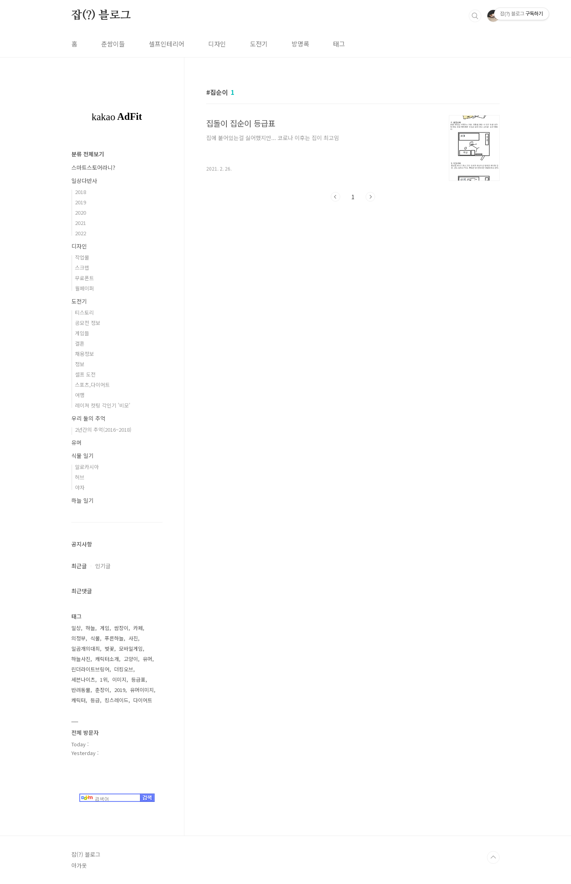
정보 (79, 364)
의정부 (78, 638)
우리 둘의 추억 (88, 418)
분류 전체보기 (87, 154)
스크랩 (82, 267)
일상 (76, 628)
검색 (475, 16)
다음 (370, 197)
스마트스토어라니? (93, 167)
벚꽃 (109, 648)
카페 (138, 628)
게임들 (82, 333)
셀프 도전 (85, 374)
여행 (79, 395)
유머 (76, 442)
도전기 (259, 43)
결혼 (79, 343)
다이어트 (142, 700)
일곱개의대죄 (85, 648)
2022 (80, 233)
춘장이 (102, 690)
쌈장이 (121, 628)
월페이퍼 (84, 288)
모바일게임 (131, 648)
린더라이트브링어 (90, 669)
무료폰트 (84, 278)
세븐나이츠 (83, 679)
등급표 (138, 679)
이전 (335, 197)
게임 (104, 628)
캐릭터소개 (107, 659)
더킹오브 (123, 669)
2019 (80, 202)
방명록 (300, 43)
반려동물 (80, 690)
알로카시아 (87, 467)
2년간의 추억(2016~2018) (103, 429)
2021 (80, 223)
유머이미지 (142, 690)
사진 (133, 638)
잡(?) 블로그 (100, 15)
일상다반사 (84, 180)
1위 (103, 679)
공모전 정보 (87, 323)
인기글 (103, 566)
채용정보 (84, 353)
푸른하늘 (114, 638)
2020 (80, 212)
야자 (79, 487)
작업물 (82, 257)
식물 (95, 638)
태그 (339, 43)
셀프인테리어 (166, 43)
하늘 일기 (82, 500)
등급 (95, 700)
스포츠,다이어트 (92, 384)
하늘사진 (80, 659)
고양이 (131, 659)
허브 (79, 477)
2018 (80, 192)
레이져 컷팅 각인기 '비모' (102, 405)
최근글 (79, 566)
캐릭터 (78, 700)
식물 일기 (82, 455)
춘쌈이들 (113, 43)
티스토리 (84, 312)
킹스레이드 (116, 700)
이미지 (119, 679)
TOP (493, 857)
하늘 (90, 628)
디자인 (217, 43)
